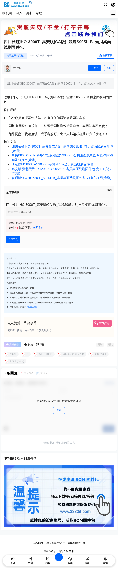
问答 (19, 13)
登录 (59, 410)
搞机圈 (7, 13)
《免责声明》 (32, 307)
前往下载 (105, 55)
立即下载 (13, 239)
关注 (94, 68)
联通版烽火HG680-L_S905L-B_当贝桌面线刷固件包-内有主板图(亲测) (61, 178)
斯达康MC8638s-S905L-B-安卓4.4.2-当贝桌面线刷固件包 (52, 164)
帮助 (39, 13)
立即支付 (38, 227)
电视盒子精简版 (15, 55)
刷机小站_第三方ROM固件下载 (68, 543)
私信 (109, 68)
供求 (29, 13)
